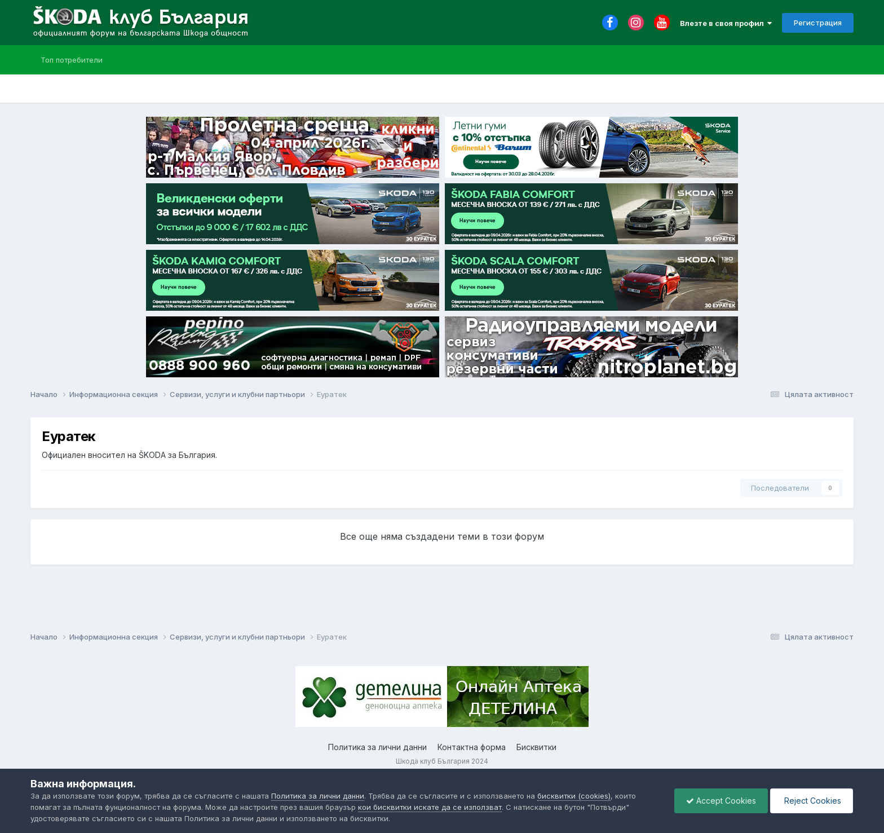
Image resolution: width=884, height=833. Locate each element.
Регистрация (818, 22)
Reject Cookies (811, 800)
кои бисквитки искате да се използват (430, 807)
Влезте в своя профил (726, 23)
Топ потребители (72, 59)
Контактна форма (471, 747)
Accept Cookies (721, 800)
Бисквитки (536, 747)
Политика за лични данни (377, 747)
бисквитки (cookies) (574, 795)
